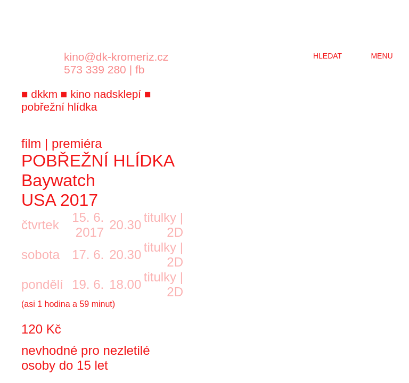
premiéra (77, 143)
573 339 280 (95, 69)
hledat (327, 56)
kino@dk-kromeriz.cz (116, 57)
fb (140, 69)
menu (381, 56)
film (31, 143)
